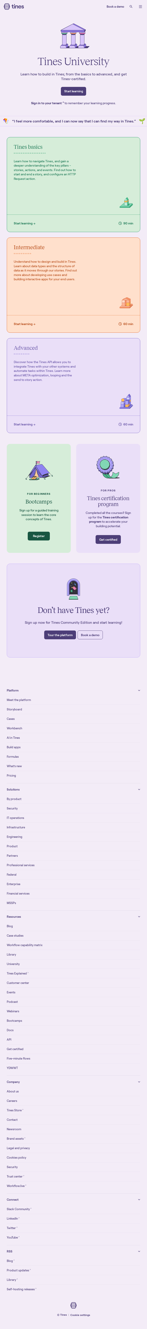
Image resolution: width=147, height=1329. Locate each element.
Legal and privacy (18, 1148)
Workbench (14, 728)
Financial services (18, 893)
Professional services (20, 865)
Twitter (12, 1228)
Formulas (13, 756)
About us (13, 1091)
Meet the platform (19, 700)
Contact (12, 1119)
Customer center (18, 983)
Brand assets (16, 1138)
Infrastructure (16, 827)
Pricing (11, 775)
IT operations (15, 818)
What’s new (14, 766)
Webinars (13, 1011)
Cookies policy (16, 1157)
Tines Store (15, 1110)
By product (14, 799)
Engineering (14, 837)
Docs (10, 1030)
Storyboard (14, 709)
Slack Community (19, 1209)
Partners (12, 855)
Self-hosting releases (22, 1289)
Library (11, 954)
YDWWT (12, 1068)
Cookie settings (80, 1314)
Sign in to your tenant (47, 103)
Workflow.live (16, 1186)
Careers (12, 1101)
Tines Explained (18, 973)
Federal (11, 874)
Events (11, 992)
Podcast (12, 1002)
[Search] (131, 6)
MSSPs (11, 903)
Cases (11, 719)
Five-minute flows (18, 1058)
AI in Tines (13, 737)
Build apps (14, 747)
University (13, 964)
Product (12, 846)
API (9, 1039)
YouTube (13, 1237)
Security (12, 808)
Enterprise (13, 884)
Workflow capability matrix (24, 945)
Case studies (15, 935)
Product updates (19, 1270)
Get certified (15, 1049)
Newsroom (14, 1129)
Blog (10, 926)
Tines (63, 1314)
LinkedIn (13, 1218)
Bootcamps (14, 1020)
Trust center (15, 1176)
